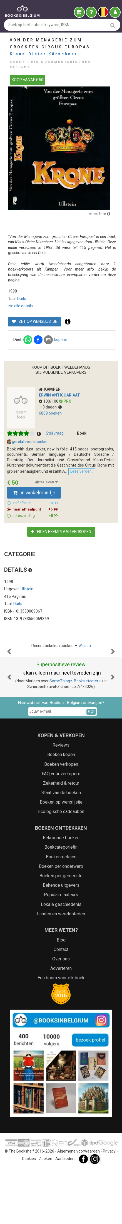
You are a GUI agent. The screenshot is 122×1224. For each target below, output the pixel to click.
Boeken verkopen (61, 819)
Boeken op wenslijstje (61, 857)
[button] (9, 679)
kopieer (60, 339)
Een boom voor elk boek (61, 1033)
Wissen (84, 645)
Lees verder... (81, 471)
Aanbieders (65, 1214)
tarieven (46, 482)
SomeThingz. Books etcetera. (75, 736)
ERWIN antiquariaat (59, 395)
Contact (61, 1005)
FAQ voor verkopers (61, 829)
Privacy (109, 1207)
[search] (112, 25)
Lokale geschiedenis (61, 960)
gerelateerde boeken (28, 441)
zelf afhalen (35, 503)
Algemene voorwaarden (78, 1207)
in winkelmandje (34, 492)
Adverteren (61, 1024)
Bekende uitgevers (61, 940)
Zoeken (45, 1214)
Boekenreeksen (61, 912)
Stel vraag (55, 433)
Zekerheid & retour (61, 838)
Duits (21, 298)
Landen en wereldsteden (61, 969)
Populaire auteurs (61, 950)
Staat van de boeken (61, 848)
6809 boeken (50, 413)
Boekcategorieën (61, 902)
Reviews (61, 800)
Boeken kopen (61, 810)
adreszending (35, 515)
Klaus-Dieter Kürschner (44, 54)
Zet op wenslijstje (34, 321)
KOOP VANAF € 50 (27, 80)
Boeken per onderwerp (61, 922)
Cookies (29, 1214)
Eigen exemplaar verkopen (61, 531)
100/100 (49, 401)
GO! (91, 767)
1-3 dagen (50, 407)
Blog (61, 995)
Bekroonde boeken (61, 893)
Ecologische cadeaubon (61, 867)
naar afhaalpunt (35, 509)
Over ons (61, 1014)
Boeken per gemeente (61, 931)
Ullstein (27, 589)
